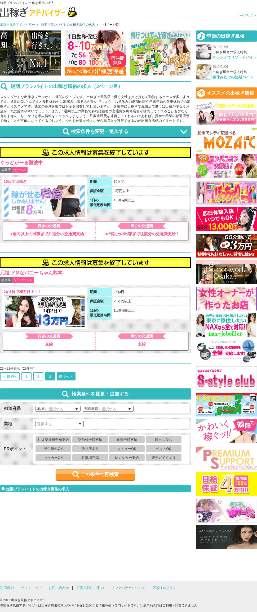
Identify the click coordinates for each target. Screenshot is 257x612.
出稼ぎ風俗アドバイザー (17, 24)
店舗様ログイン (164, 588)
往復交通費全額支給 (53, 440)
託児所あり (90, 449)
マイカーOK (53, 458)
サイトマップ (31, 588)
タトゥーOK (126, 449)
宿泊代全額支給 (90, 440)
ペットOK (163, 449)
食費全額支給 (127, 440)
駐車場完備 (90, 458)
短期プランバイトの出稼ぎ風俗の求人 (68, 24)
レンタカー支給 (127, 458)
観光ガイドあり (164, 458)
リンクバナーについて (128, 588)
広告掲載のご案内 (90, 588)
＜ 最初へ (9, 377)
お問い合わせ (58, 588)
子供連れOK (53, 449)
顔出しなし (163, 440)
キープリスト (246, 15)
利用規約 (7, 588)
